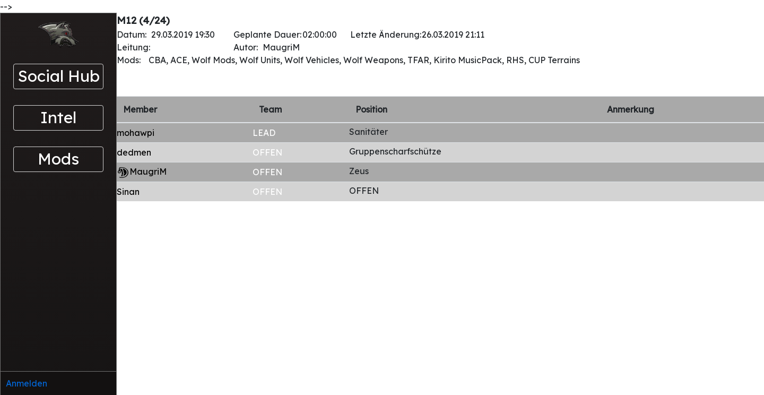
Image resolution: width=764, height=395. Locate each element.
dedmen (134, 152)
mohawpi (135, 132)
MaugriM (148, 171)
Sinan (128, 191)
